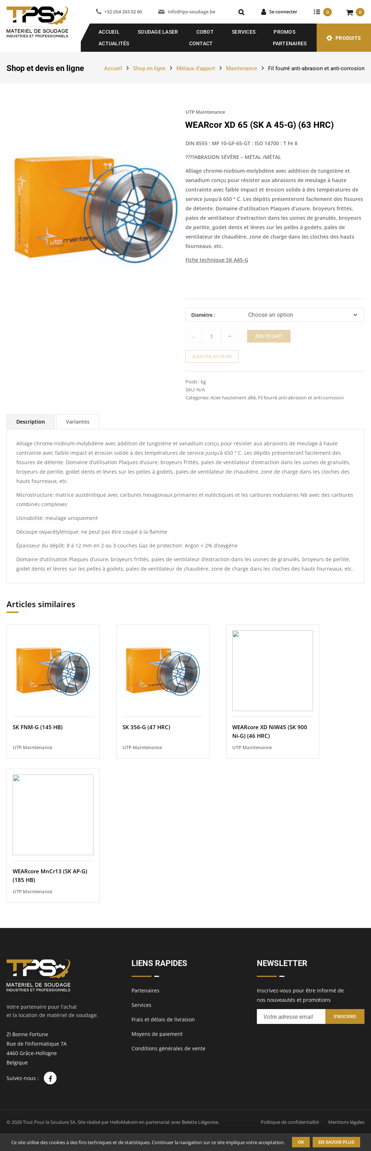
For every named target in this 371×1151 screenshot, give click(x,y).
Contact (201, 43)
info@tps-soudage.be (191, 11)
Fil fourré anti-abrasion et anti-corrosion (316, 68)
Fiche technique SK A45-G (217, 259)
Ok (301, 1142)
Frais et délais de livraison (163, 1019)
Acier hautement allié (233, 397)
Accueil (109, 32)
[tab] (31, 421)
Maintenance (241, 68)
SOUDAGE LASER (158, 32)
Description (30, 421)
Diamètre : (203, 315)
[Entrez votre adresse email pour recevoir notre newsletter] (291, 1016)
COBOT (205, 32)
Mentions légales (346, 1122)
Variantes (77, 421)
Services (243, 32)
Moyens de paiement (157, 1033)
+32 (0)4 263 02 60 (123, 11)
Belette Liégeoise (200, 1122)
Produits (348, 38)
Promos (284, 32)
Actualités (114, 43)
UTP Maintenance (205, 112)
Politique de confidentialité (290, 1122)
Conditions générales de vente (168, 1048)
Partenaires (290, 43)
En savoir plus (336, 1142)
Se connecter (283, 11)
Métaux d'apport (195, 68)
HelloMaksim (124, 1122)
